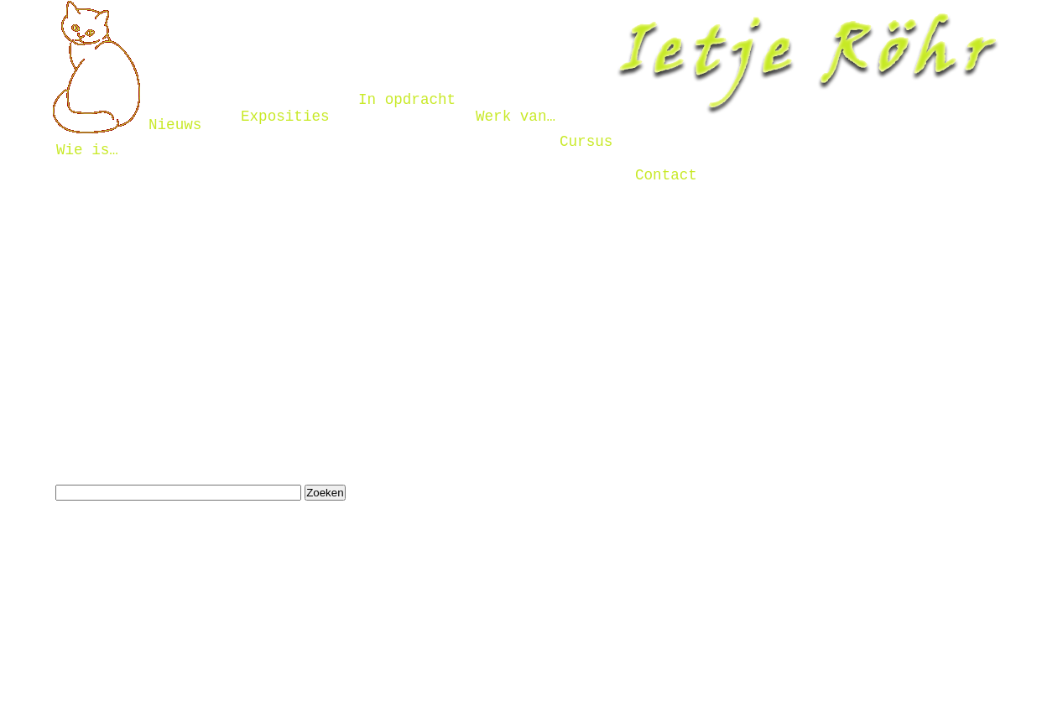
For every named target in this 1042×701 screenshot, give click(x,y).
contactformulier (107, 275)
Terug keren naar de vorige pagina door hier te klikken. (253, 422)
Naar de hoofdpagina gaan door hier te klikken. (229, 380)
